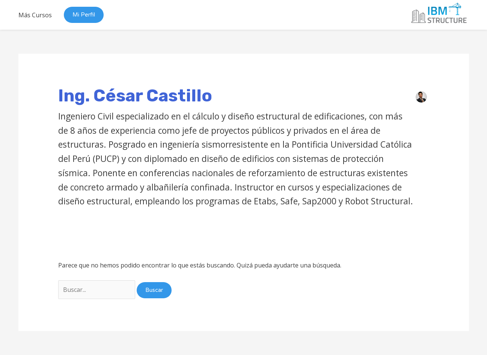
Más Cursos (35, 15)
